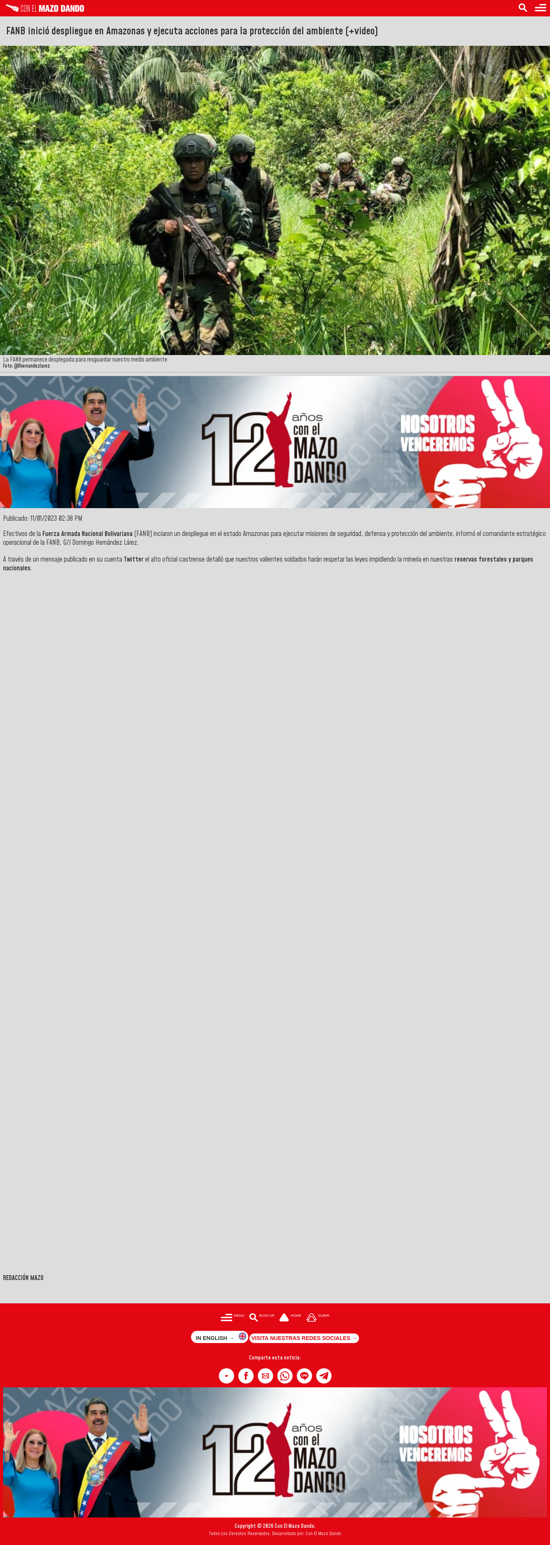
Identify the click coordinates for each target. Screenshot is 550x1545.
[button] (226, 1376)
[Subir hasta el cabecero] (317, 1318)
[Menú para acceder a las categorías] (540, 8)
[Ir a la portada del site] (290, 1318)
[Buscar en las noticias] (522, 8)
